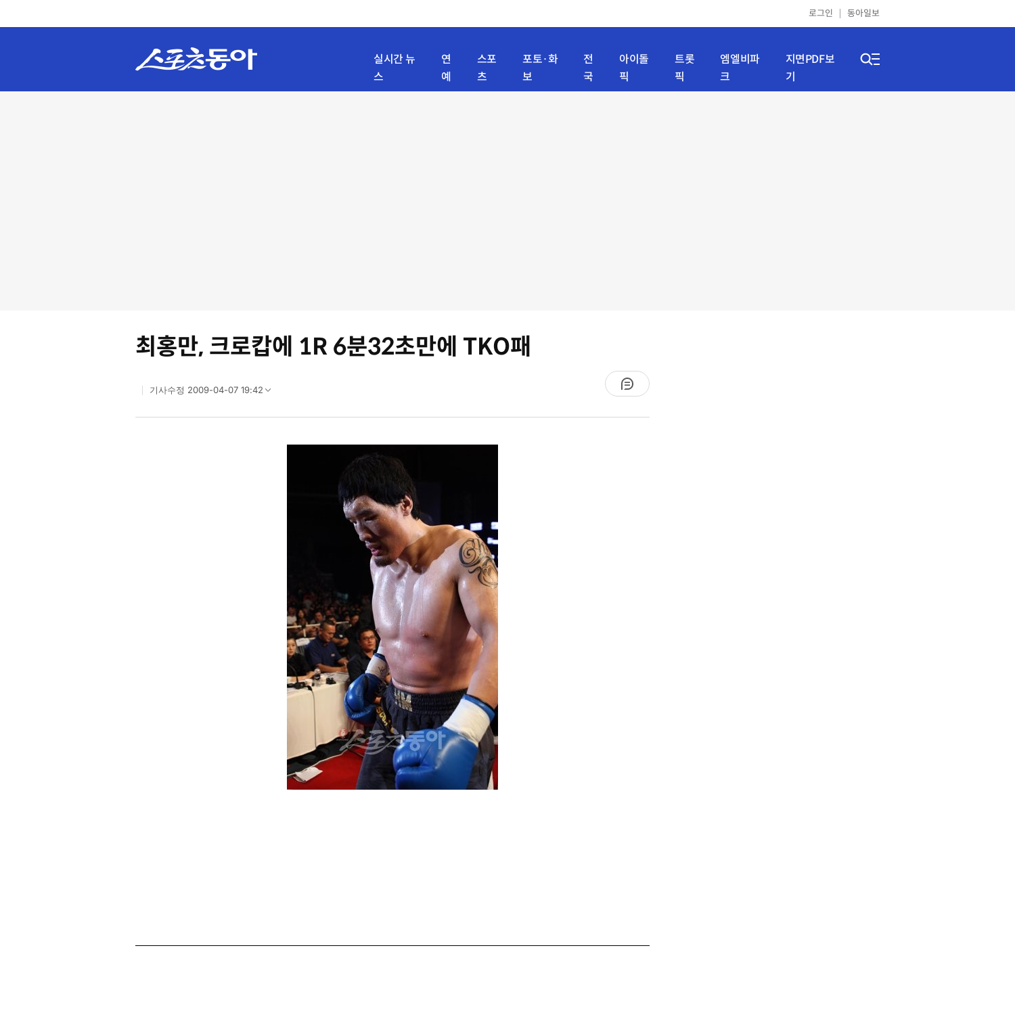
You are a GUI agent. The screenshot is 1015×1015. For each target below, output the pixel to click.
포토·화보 (540, 68)
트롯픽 (684, 68)
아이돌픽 (634, 68)
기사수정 (214, 393)
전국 (588, 68)
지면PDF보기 (810, 68)
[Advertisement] (508, 199)
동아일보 (863, 13)
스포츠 (487, 68)
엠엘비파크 (739, 68)
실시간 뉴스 (394, 68)
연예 (446, 68)
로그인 (821, 13)
